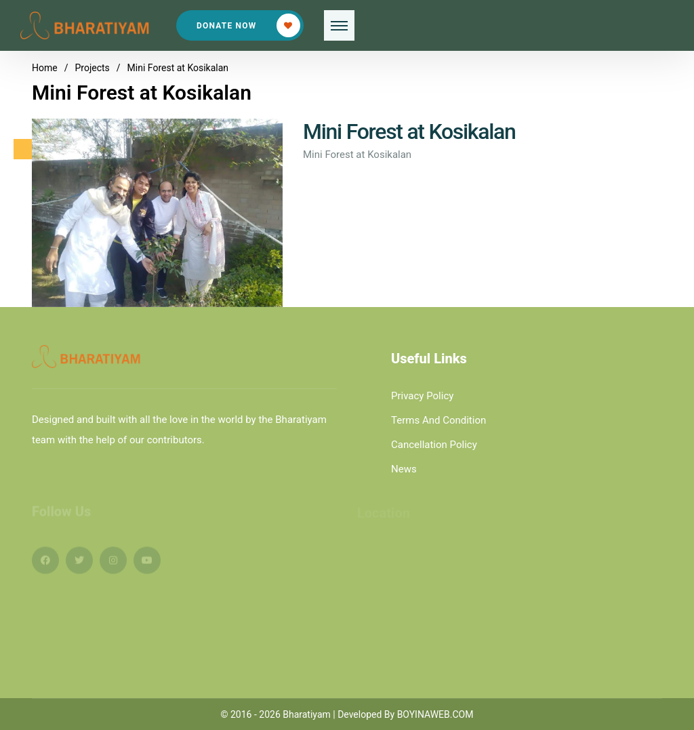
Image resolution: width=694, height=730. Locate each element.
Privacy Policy (422, 396)
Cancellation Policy (434, 445)
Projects (92, 67)
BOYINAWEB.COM (435, 714)
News (404, 469)
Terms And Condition (438, 420)
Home (45, 67)
